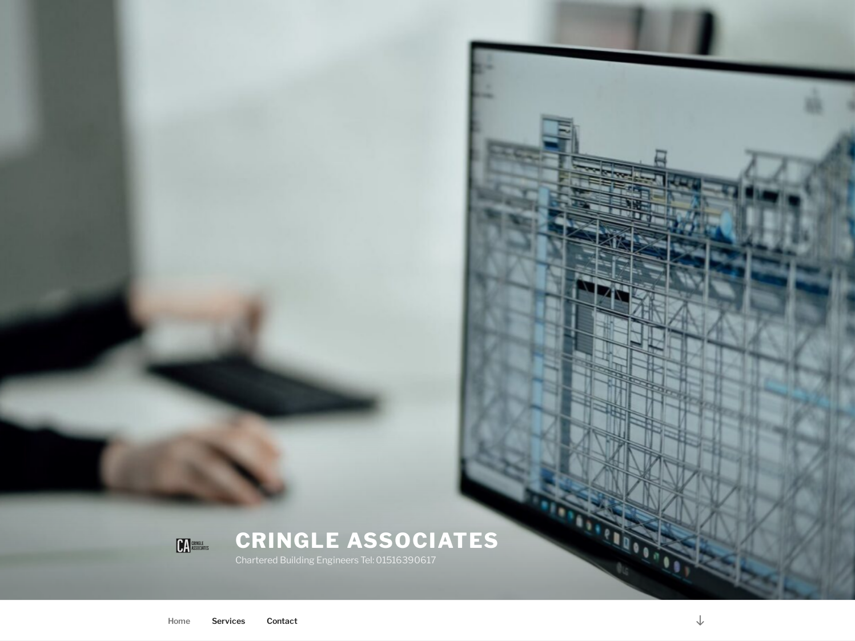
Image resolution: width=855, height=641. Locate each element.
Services (228, 621)
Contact (282, 621)
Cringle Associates (367, 540)
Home (179, 621)
